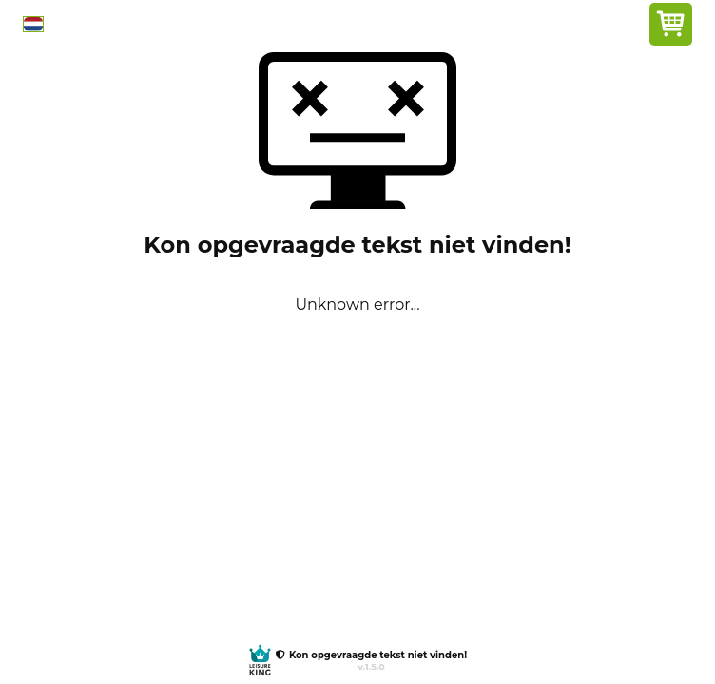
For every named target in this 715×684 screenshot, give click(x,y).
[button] (33, 24)
